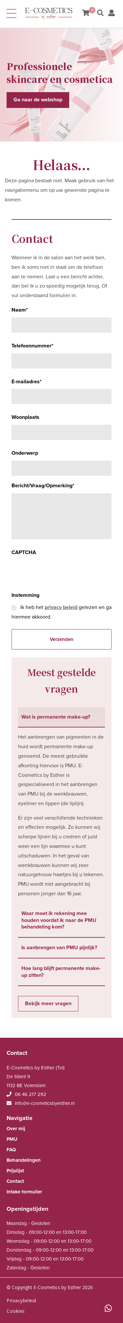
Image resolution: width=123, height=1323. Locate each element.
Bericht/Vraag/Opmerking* (42, 485)
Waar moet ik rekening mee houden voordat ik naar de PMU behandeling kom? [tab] (58, 920)
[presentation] (61, 572)
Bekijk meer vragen (48, 1003)
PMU (12, 1139)
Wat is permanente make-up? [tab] (55, 717)
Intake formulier (24, 1192)
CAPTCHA (23, 552)
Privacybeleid (21, 1300)
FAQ (11, 1150)
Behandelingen (24, 1160)
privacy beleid (61, 607)
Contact (15, 1181)
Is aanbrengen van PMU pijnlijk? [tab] (59, 947)
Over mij (16, 1129)
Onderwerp (24, 453)
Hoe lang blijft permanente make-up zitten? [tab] (61, 972)
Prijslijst (15, 1171)
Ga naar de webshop (37, 99)
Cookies (16, 1311)
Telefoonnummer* (32, 346)
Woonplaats (25, 417)
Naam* (19, 310)
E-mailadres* (26, 381)
